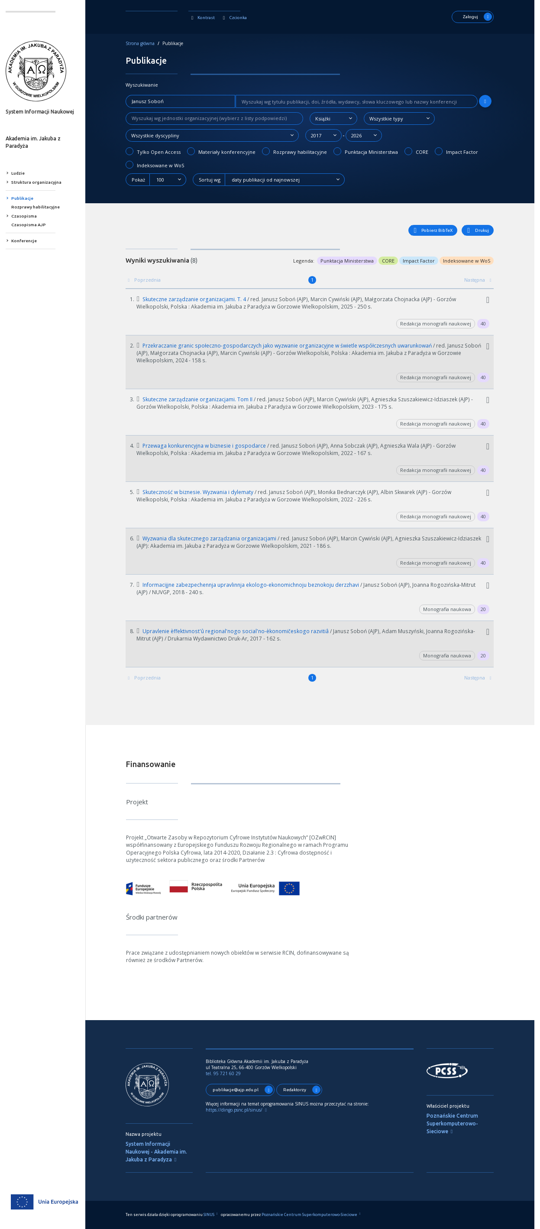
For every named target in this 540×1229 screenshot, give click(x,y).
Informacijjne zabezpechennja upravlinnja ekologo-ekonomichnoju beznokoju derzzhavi (254, 584)
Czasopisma (31, 216)
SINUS (218, 1215)
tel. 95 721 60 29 (229, 1073)
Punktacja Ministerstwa (372, 151)
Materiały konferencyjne (227, 151)
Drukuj (482, 230)
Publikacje (30, 198)
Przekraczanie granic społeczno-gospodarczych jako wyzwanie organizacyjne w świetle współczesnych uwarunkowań (290, 345)
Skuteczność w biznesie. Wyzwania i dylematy (201, 492)
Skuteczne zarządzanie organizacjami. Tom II (201, 399)
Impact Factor (462, 151)
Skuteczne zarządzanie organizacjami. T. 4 (197, 299)
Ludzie (25, 173)
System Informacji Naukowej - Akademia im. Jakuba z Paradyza (162, 1151)
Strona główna (146, 43)
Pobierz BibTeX (438, 230)
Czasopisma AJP (36, 224)
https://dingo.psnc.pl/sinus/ (244, 1110)
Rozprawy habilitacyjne (43, 207)
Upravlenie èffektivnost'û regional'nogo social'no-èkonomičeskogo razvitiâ (239, 631)
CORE (422, 151)
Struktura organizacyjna (44, 182)
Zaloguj (483, 17)
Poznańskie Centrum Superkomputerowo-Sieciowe (458, 1123)
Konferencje (31, 240)
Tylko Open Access (159, 151)
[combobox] (339, 118)
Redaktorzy (308, 1090)
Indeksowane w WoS (161, 165)
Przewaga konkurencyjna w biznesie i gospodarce (207, 445)
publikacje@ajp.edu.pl (249, 1090)
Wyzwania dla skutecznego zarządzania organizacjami (213, 538)
